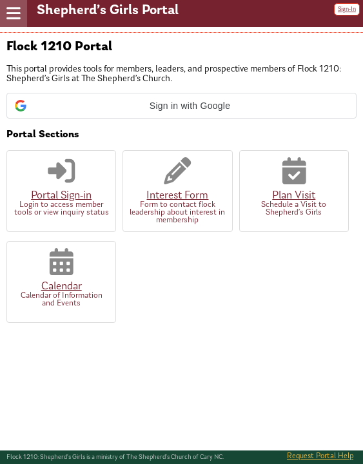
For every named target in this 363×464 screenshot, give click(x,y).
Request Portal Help (320, 456)
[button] (181, 106)
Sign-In (347, 9)
